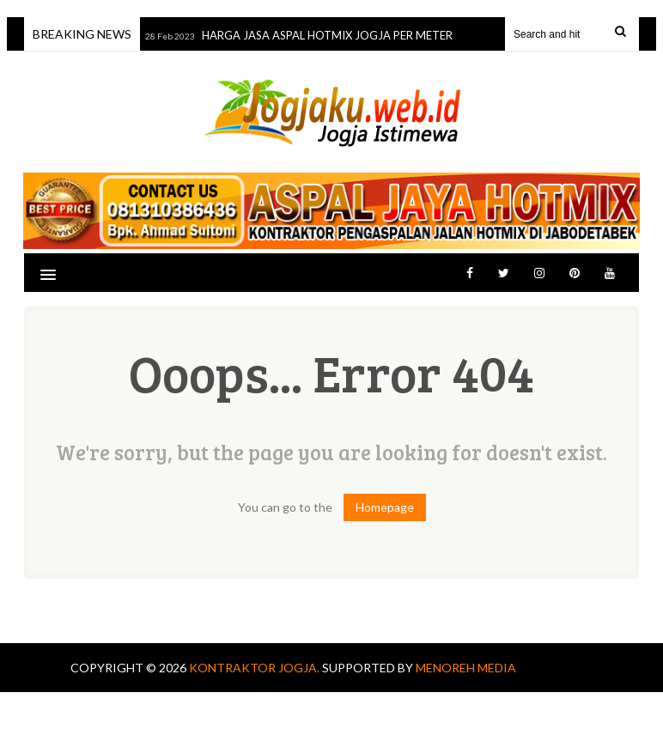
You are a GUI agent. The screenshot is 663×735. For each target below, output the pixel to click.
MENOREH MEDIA (466, 667)
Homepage (385, 507)
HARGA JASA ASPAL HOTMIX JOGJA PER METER (329, 35)
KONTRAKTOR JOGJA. (255, 667)
